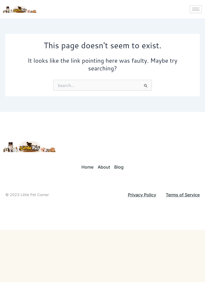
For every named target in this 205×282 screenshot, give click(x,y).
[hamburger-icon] (196, 9)
